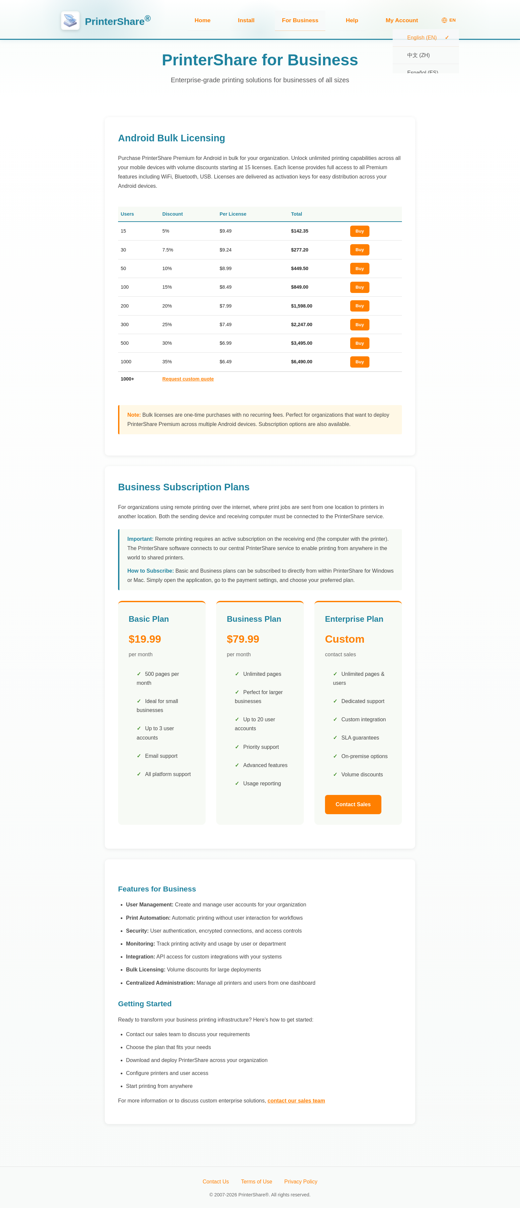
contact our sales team (296, 1099)
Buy (360, 229)
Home (269, 19)
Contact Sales (353, 803)
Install (299, 19)
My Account (409, 19)
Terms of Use (256, 1180)
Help (374, 19)
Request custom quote (188, 377)
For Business (337, 19)
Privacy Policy (300, 1180)
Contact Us (216, 1180)
